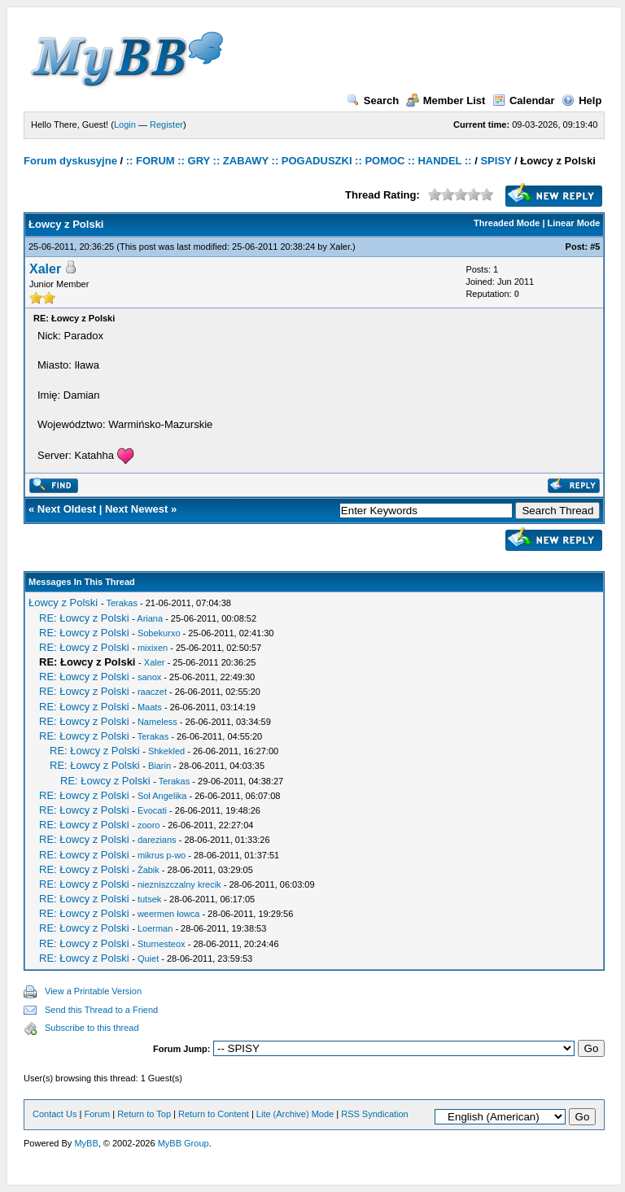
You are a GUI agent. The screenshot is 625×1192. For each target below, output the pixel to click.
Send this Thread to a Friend (101, 1010)
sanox (149, 677)
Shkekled (166, 751)
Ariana (150, 618)
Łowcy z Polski (63, 602)
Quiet (148, 958)
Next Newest (136, 509)
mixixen (153, 648)
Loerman (155, 928)
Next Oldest (66, 509)
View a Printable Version (93, 991)
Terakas (122, 603)
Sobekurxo (159, 633)
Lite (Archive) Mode (295, 1114)
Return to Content (213, 1114)
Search (373, 100)
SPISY (495, 161)
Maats (150, 707)
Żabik (149, 870)
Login (125, 124)
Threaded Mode (507, 223)
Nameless (157, 722)
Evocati (152, 810)
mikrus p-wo (162, 855)
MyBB (86, 1143)
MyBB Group (183, 1143)
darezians (157, 840)
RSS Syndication (375, 1114)
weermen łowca (168, 914)
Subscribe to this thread (92, 1028)
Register (166, 124)
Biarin (159, 766)
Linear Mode (574, 223)
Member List (446, 100)
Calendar (523, 100)
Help (581, 100)
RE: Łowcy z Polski (84, 618)
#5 (595, 246)
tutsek (149, 899)
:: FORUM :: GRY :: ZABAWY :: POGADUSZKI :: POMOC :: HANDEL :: (299, 161)
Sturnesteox (162, 944)
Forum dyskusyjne (70, 161)
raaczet (152, 691)
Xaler (340, 246)
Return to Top (144, 1114)
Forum (97, 1114)
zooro (149, 825)
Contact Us (54, 1114)
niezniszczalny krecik (179, 884)
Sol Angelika (162, 796)
